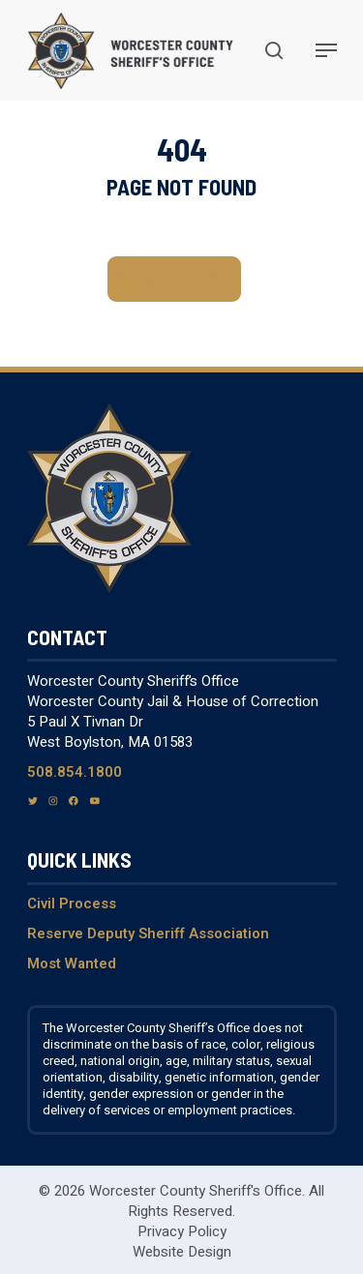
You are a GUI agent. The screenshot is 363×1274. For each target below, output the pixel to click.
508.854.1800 (74, 772)
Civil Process (71, 903)
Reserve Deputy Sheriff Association (148, 933)
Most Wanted (71, 963)
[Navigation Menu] (326, 50)
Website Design (182, 1251)
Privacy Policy (182, 1231)
